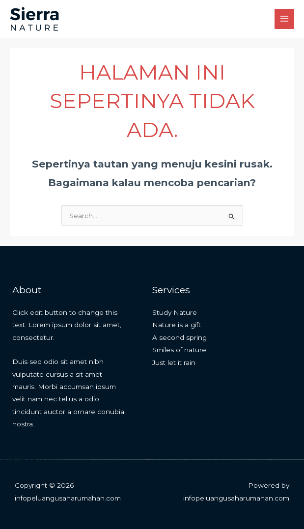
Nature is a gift (176, 325)
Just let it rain (173, 362)
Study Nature (174, 312)
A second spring (179, 337)
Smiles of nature (179, 350)
